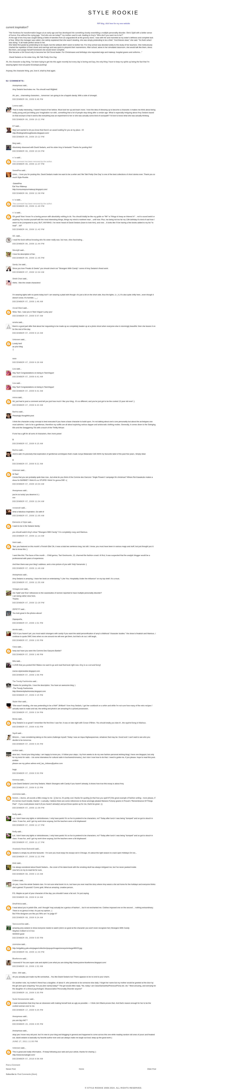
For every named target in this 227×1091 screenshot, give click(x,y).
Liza (14, 369)
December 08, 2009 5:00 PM (27, 938)
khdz (14, 863)
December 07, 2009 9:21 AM (27, 464)
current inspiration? (17, 27)
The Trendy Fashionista (22, 681)
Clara (14, 647)
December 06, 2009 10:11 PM (28, 119)
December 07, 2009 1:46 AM (27, 301)
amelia (15, 322)
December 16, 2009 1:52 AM (27, 966)
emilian (15, 750)
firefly (14, 814)
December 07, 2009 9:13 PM (27, 787)
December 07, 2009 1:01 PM (27, 623)
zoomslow (16, 794)
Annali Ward (17, 308)
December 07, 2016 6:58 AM (27, 1059)
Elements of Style (19, 522)
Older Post (151, 1069)
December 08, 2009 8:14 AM (27, 897)
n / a (14, 157)
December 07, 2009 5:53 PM (27, 773)
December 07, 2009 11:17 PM (28, 825)
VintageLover (17, 589)
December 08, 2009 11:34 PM (28, 952)
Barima (15, 412)
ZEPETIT (16, 609)
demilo (15, 629)
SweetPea (16, 170)
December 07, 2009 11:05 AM (28, 516)
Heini (14, 542)
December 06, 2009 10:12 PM (28, 137)
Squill (14, 733)
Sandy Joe (16, 264)
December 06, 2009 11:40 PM (28, 206)
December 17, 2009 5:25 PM (27, 1010)
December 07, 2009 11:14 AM (28, 536)
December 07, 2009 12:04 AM (28, 272)
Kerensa (15, 780)
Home (81, 1069)
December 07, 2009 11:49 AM (28, 568)
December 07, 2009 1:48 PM (27, 654)
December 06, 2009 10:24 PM (28, 151)
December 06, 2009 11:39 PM (28, 193)
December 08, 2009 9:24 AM (27, 917)
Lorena (15, 106)
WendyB (16, 250)
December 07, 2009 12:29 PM (28, 603)
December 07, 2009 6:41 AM (27, 377)
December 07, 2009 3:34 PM (27, 712)
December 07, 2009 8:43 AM (27, 405)
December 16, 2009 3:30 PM (27, 992)
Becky (15, 719)
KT (13, 126)
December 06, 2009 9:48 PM (27, 99)
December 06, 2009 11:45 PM (28, 258)
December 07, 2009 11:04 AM (28, 501)
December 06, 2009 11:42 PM (28, 229)
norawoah (16, 508)
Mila (14, 661)
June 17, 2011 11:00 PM (25, 1041)
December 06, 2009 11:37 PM (28, 164)
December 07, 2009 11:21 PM (28, 856)
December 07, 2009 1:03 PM (27, 640)
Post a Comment (13, 1065)
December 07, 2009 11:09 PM (28, 808)
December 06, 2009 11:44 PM (28, 244)
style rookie (113, 13)
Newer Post (11, 1069)
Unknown (16, 339)
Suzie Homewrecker (20, 999)
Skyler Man (17, 701)
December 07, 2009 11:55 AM (28, 582)
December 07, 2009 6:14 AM (27, 333)
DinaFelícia (17, 904)
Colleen (15, 880)
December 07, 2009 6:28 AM (27, 362)
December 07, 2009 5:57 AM (27, 316)
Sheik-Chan (17, 279)
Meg (14, 143)
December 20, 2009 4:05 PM (27, 1024)
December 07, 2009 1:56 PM (27, 675)
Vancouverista (18, 924)
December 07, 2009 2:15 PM (27, 695)
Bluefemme (17, 958)
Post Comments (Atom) (27, 1074)
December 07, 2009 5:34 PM (27, 744)
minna (15, 397)
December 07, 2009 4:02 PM (27, 727)
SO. (14, 236)
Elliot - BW (16, 973)
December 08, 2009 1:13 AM (27, 874)
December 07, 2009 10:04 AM (28, 484)
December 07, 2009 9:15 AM (27, 443)
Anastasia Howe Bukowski (23, 849)
